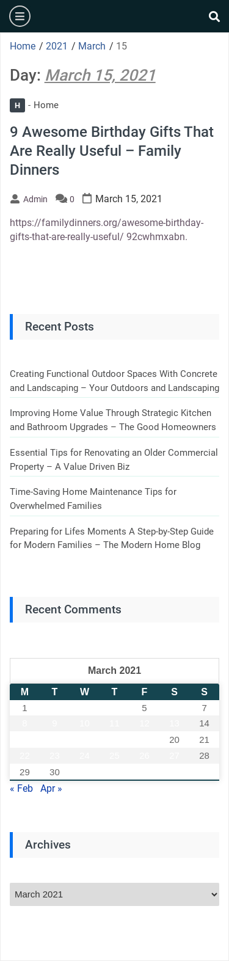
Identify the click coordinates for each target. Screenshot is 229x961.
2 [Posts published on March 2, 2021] (54, 708)
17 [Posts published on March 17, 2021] (84, 739)
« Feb (21, 788)
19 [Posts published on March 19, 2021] (144, 739)
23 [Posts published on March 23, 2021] (54, 755)
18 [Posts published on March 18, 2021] (114, 739)
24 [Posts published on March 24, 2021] (84, 755)
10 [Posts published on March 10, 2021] (84, 723)
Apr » (51, 788)
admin (35, 199)
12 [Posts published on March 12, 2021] (144, 723)
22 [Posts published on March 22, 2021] (25, 755)
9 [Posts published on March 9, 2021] (54, 723)
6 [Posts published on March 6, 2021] (174, 708)
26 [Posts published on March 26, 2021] (144, 755)
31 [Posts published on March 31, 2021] (84, 772)
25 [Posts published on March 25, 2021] (114, 755)
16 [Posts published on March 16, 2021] (54, 739)
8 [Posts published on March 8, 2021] (24, 723)
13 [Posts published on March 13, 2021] (174, 723)
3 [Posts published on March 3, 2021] (84, 708)
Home (34, 105)
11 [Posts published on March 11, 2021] (114, 723)
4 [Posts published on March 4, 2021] (114, 708)
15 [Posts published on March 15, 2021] (25, 739)
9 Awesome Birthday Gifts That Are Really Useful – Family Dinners (112, 150)
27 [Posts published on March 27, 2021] (174, 755)
